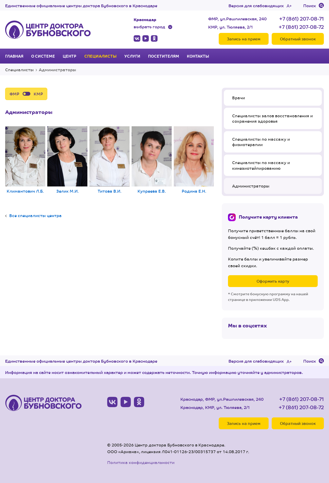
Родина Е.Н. (194, 160)
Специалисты (100, 56)
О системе (43, 56)
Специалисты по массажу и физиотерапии (261, 141)
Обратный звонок (298, 38)
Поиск (309, 5)
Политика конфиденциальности (141, 462)
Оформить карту (273, 281)
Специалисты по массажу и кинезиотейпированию (261, 165)
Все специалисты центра (35, 215)
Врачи (238, 97)
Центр (69, 56)
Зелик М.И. (67, 160)
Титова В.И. (109, 160)
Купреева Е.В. (152, 160)
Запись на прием (243, 38)
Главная (14, 56)
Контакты (198, 56)
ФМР (14, 93)
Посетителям (163, 56)
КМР (38, 93)
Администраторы (250, 186)
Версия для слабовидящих (256, 5)
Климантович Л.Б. (25, 160)
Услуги (132, 56)
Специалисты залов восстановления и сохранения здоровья (272, 118)
